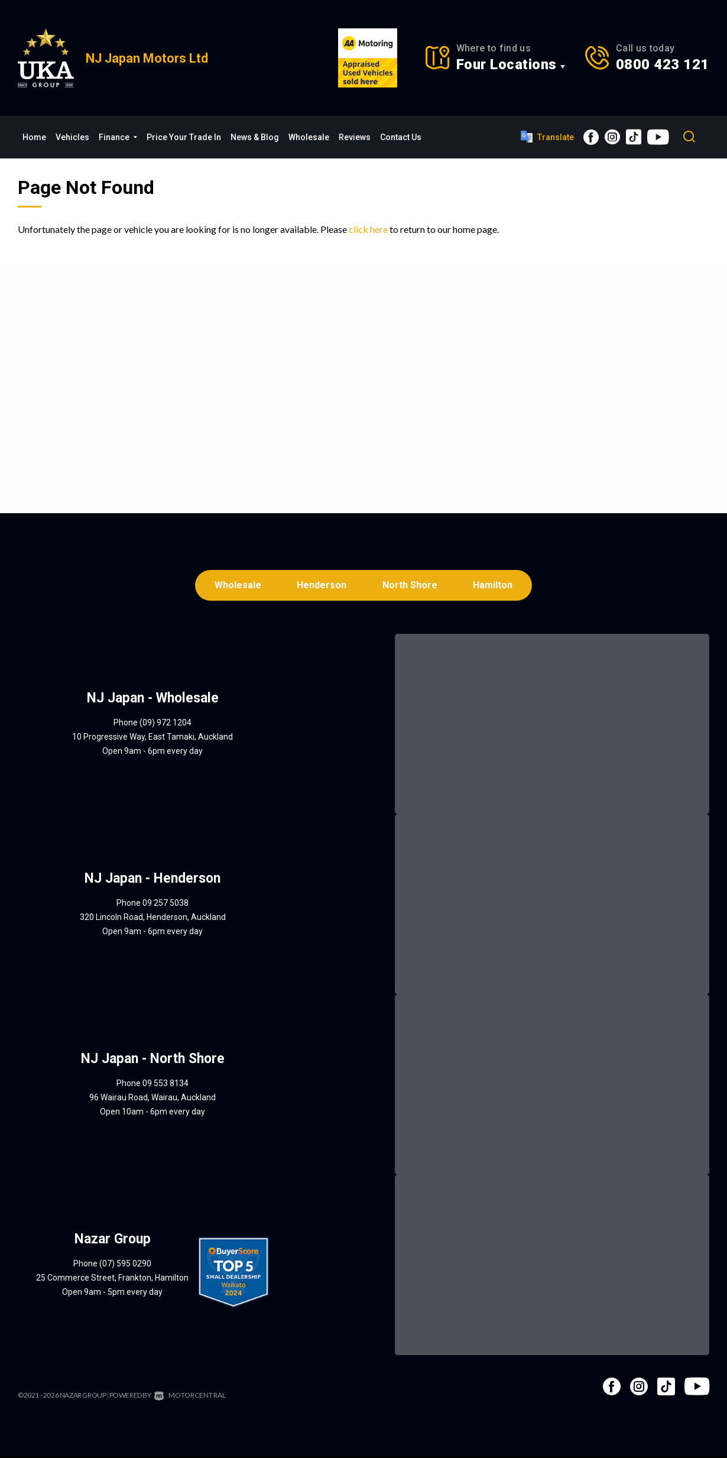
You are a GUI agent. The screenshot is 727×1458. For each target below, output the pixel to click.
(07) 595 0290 (125, 1266)
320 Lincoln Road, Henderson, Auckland (153, 919)
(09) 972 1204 (165, 725)
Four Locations (506, 64)
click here (368, 229)
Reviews (355, 137)
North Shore (411, 586)
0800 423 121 (662, 64)
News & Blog (255, 137)
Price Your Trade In (184, 137)
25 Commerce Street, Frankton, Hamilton (112, 1280)
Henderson (321, 586)
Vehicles (72, 137)
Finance (118, 137)
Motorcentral (188, 1397)
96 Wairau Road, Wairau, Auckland (152, 1099)
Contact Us (400, 137)
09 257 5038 (165, 905)
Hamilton (496, 586)
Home (34, 137)
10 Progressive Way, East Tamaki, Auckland (152, 739)
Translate (547, 136)
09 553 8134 (165, 1085)
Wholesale (308, 137)
